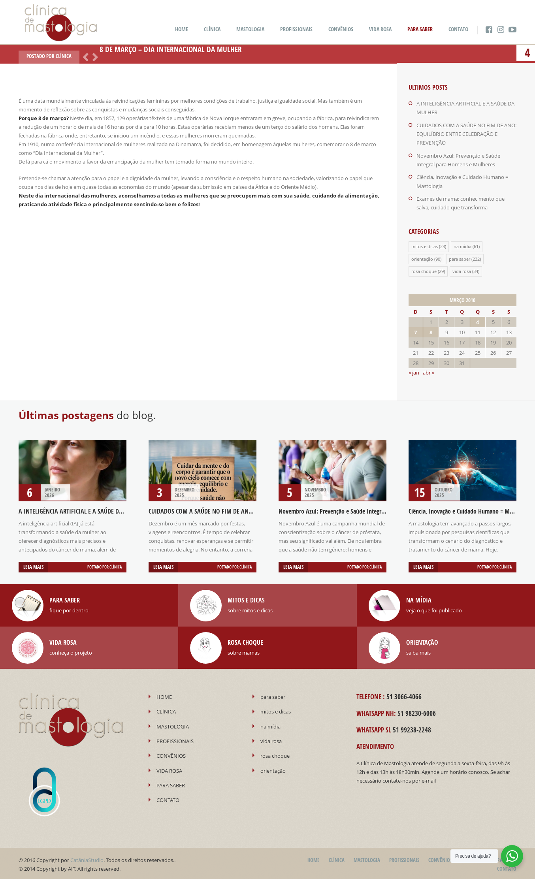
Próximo (93, 56)
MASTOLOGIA (250, 29)
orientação (422, 257)
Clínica (64, 56)
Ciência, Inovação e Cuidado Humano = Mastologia (470, 509)
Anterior (84, 56)
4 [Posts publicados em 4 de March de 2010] (477, 320)
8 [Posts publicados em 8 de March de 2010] (431, 330)
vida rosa (461, 270)
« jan (414, 371)
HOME (181, 29)
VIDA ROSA (380, 29)
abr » (428, 371)
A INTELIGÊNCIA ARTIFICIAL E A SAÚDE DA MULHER (82, 509)
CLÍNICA (212, 29)
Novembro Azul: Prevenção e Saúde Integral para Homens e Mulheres (363, 509)
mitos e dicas (424, 245)
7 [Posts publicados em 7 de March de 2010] (415, 330)
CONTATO (458, 29)
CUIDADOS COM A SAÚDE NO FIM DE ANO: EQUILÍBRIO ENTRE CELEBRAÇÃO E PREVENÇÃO (466, 133)
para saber (459, 257)
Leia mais (33, 565)
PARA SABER (420, 29)
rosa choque (424, 270)
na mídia (462, 245)
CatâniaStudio (87, 858)
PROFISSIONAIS (296, 29)
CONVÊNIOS (340, 29)
